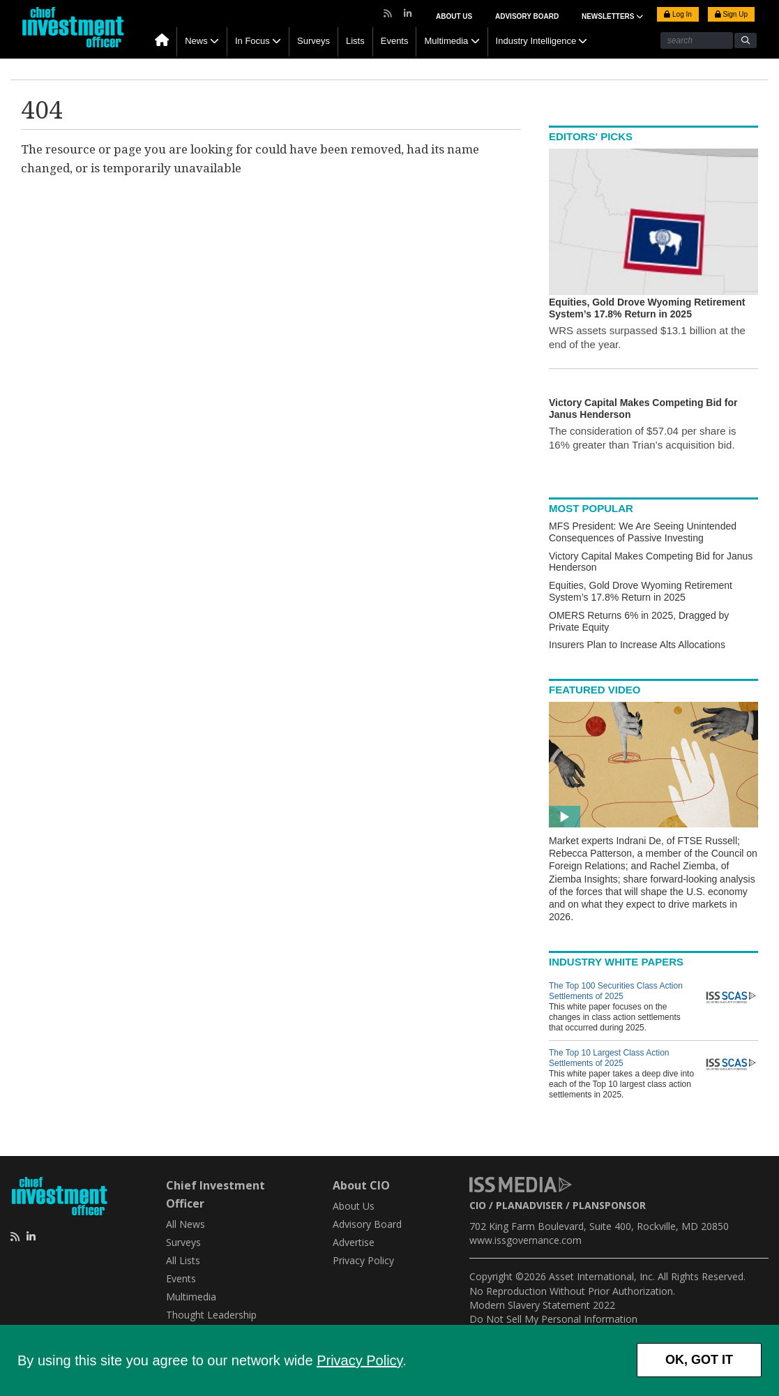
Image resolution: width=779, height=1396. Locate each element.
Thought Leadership (211, 1314)
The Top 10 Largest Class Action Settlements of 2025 (609, 1058)
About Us (454, 16)
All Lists (183, 1260)
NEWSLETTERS (612, 16)
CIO (477, 1205)
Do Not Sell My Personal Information (553, 1319)
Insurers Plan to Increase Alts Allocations (637, 644)
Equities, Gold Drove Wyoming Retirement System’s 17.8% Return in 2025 (640, 591)
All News (185, 1224)
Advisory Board (527, 16)
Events (395, 41)
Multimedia (446, 41)
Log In (678, 14)
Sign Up (731, 14)
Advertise (354, 1242)
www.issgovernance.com (525, 1240)
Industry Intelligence (536, 41)
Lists (355, 41)
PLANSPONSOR (609, 1205)
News (196, 41)
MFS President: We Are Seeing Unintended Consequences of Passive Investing (642, 531)
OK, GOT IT (699, 1360)
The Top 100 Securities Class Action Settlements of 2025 (616, 991)
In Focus (252, 41)
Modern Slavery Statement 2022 (542, 1305)
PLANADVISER (529, 1205)
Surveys (313, 41)
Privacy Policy (359, 1360)
